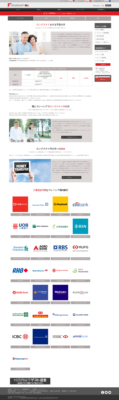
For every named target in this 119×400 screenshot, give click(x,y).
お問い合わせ (96, 5)
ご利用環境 (34, 389)
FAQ (103, 5)
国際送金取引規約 (12, 391)
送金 (39, 10)
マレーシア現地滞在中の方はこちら (70, 137)
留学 (46, 18)
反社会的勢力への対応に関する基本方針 (39, 391)
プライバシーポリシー (23, 391)
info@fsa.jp (38, 392)
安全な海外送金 (100, 36)
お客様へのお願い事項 (55, 391)
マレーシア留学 (100, 54)
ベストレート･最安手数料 (103, 32)
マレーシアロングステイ (102, 51)
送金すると (103, 79)
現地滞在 (72, 18)
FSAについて (17, 389)
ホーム (18, 9)
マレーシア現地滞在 (101, 57)
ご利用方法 (103, 64)
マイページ (80, 10)
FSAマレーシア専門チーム (103, 42)
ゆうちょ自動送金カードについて (71, 177)
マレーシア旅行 (100, 60)
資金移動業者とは (26, 389)
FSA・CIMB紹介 (100, 29)
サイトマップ (42, 389)
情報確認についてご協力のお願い (69, 391)
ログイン (108, 5)
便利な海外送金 (100, 39)
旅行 (98, 18)
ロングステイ (20, 18)
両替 (60, 10)
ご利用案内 (101, 10)
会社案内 (10, 389)
